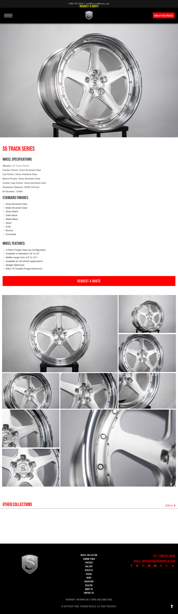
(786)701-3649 (167, 556)
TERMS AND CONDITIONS (101, 599)
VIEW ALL (170, 505)
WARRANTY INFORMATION (77, 599)
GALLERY (89, 566)
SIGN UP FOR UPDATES (163, 15)
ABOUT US (89, 589)
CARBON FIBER (89, 559)
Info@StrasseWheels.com (158, 561)
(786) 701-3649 (76, 3)
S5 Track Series (20, 165)
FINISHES (89, 562)
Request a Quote (89, 6)
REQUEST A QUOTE (89, 281)
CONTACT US (89, 593)
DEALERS (89, 585)
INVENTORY (89, 581)
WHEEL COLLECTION (89, 555)
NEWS (89, 577)
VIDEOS (89, 574)
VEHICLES (89, 570)
